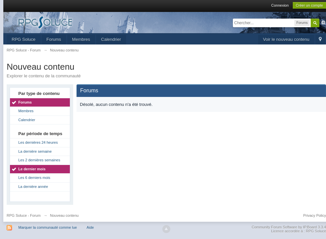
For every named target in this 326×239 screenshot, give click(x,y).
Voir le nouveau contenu (286, 39)
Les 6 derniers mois (34, 178)
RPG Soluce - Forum (24, 215)
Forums (54, 39)
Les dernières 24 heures (38, 142)
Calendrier (111, 39)
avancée (323, 22)
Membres (81, 39)
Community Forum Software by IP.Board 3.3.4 (288, 227)
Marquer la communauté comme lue (47, 227)
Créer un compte (309, 5)
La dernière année (33, 187)
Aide (90, 227)
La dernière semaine (35, 151)
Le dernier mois (32, 169)
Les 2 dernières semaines (39, 160)
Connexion (280, 5)
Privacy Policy (314, 215)
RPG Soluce (24, 39)
